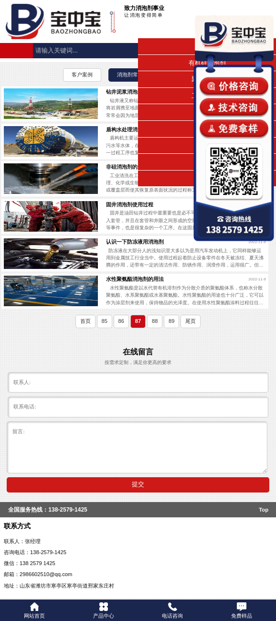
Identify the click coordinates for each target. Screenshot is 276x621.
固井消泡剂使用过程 (129, 204)
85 (104, 321)
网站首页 (34, 610)
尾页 (190, 321)
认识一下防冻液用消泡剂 (135, 242)
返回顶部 (264, 578)
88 (155, 321)
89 (171, 321)
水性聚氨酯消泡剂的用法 (135, 279)
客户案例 (82, 74)
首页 (85, 321)
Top (263, 510)
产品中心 (103, 610)
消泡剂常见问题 (135, 74)
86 (121, 321)
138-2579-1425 (67, 509)
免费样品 (241, 610)
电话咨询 (172, 610)
